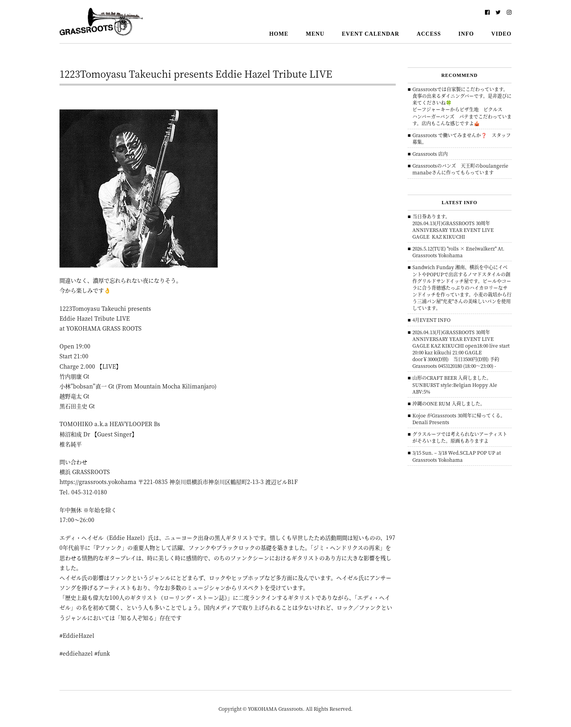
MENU (315, 34)
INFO (466, 34)
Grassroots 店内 (430, 153)
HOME (278, 34)
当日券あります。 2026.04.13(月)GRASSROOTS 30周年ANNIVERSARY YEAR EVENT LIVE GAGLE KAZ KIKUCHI (453, 226)
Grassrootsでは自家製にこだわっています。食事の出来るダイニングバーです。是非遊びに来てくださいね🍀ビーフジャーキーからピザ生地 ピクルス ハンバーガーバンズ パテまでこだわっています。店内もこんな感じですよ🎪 (462, 106)
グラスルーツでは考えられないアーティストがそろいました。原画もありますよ (459, 437)
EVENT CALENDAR (370, 34)
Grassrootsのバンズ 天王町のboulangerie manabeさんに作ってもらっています (462, 169)
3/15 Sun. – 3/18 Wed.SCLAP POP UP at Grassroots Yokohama (456, 456)
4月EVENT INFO (431, 319)
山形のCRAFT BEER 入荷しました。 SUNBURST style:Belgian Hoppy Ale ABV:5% (454, 384)
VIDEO (501, 34)
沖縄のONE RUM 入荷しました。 (448, 403)
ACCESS (429, 34)
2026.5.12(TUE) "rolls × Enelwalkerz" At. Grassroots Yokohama (458, 251)
